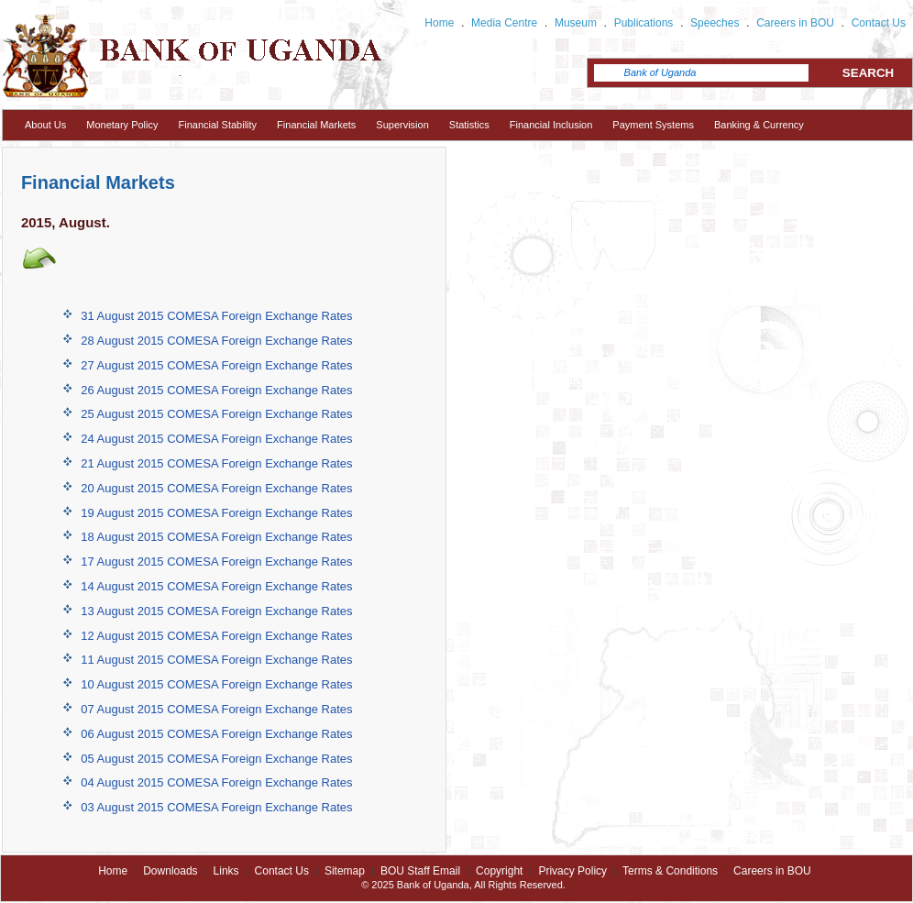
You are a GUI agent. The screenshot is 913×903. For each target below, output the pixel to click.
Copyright (499, 870)
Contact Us (879, 23)
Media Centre (504, 23)
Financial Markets (316, 124)
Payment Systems (653, 124)
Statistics (469, 124)
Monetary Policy (122, 124)
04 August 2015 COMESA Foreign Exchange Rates (216, 782)
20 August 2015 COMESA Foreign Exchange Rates (216, 488)
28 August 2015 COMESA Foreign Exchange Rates (216, 340)
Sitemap (344, 870)
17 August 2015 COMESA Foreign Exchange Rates (216, 561)
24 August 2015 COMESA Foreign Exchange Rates (216, 439)
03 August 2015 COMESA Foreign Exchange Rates (216, 807)
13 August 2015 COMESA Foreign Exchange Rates (216, 611)
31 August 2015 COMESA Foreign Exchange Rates (216, 316)
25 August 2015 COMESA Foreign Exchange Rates (216, 414)
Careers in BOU (795, 23)
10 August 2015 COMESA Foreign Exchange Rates (216, 684)
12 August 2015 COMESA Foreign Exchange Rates (216, 636)
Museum (576, 23)
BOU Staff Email (420, 870)
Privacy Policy (572, 870)
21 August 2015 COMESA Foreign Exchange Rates (216, 463)
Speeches (714, 23)
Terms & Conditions (670, 870)
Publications (644, 23)
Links (226, 870)
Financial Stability (218, 124)
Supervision (402, 124)
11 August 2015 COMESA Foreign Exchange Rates (216, 659)
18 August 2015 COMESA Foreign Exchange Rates (216, 537)
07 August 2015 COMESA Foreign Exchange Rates (216, 709)
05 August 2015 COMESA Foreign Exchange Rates (216, 758)
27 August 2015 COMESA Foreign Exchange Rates (216, 365)
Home (439, 23)
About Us (45, 124)
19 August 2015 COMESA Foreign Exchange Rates (216, 513)
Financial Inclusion (551, 124)
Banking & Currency (759, 124)
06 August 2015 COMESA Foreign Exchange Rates (216, 734)
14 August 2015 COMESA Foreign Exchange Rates (216, 586)
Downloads (170, 870)
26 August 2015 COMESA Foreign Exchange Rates (216, 390)
